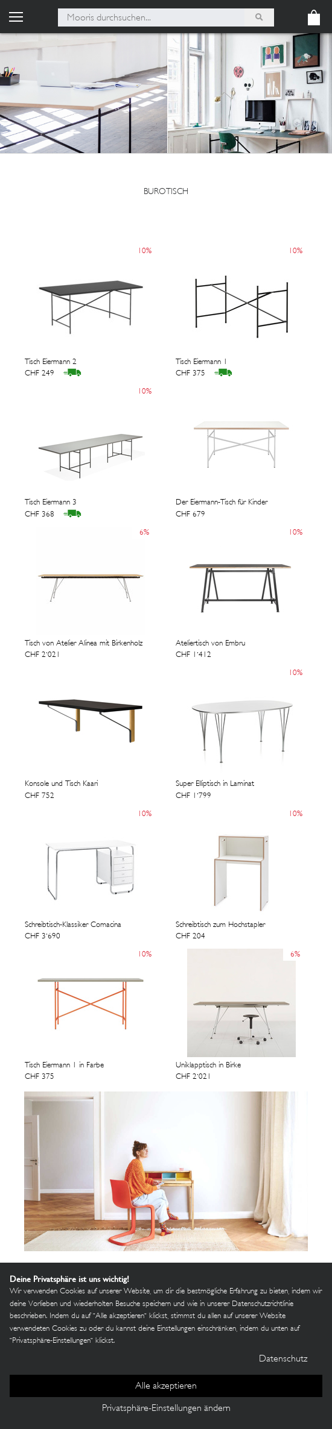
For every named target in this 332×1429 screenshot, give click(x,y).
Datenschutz (283, 1359)
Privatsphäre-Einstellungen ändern (166, 1408)
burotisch (166, 192)
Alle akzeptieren (166, 1386)
